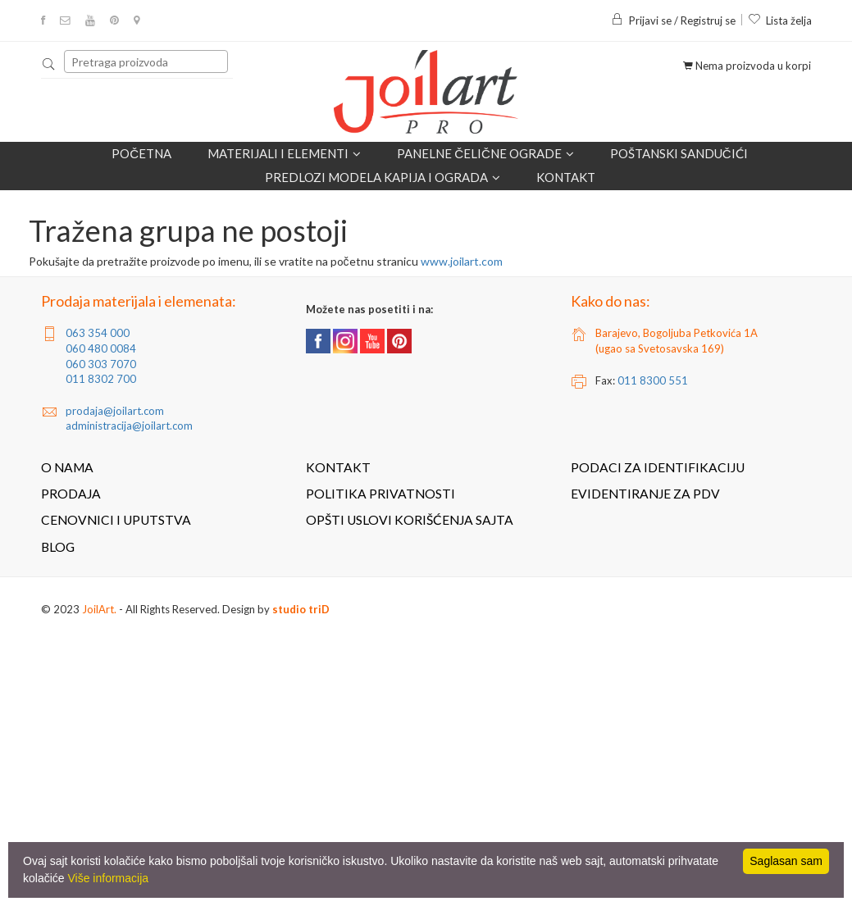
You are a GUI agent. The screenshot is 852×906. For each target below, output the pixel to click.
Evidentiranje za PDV (645, 493)
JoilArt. (99, 609)
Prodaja (71, 493)
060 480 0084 (101, 348)
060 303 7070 (101, 364)
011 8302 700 (101, 378)
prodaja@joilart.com (115, 410)
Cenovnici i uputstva (116, 519)
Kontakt (565, 177)
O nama (67, 467)
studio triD (301, 609)
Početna (141, 153)
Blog (58, 547)
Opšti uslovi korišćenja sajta (409, 519)
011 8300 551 (652, 380)
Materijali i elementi (284, 154)
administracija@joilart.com (129, 425)
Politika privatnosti (380, 493)
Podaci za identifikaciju (658, 467)
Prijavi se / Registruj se (673, 20)
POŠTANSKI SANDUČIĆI (679, 153)
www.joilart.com (462, 261)
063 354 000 (98, 332)
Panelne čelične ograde (485, 154)
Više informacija (107, 878)
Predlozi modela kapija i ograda (382, 177)
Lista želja (780, 20)
